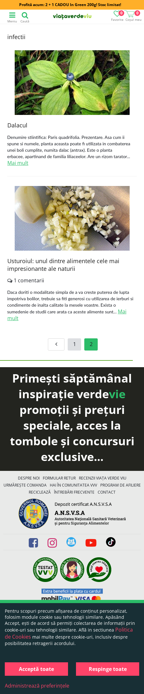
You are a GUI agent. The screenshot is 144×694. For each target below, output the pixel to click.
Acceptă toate (36, 669)
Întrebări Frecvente (74, 492)
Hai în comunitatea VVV (73, 485)
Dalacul (17, 125)
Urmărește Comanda (25, 485)
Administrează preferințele (37, 685)
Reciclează (40, 492)
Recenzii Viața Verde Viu (102, 478)
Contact (107, 492)
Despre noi (29, 478)
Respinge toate (108, 669)
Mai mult (17, 162)
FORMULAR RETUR (59, 478)
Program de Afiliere (120, 485)
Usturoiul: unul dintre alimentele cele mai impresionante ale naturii (63, 264)
